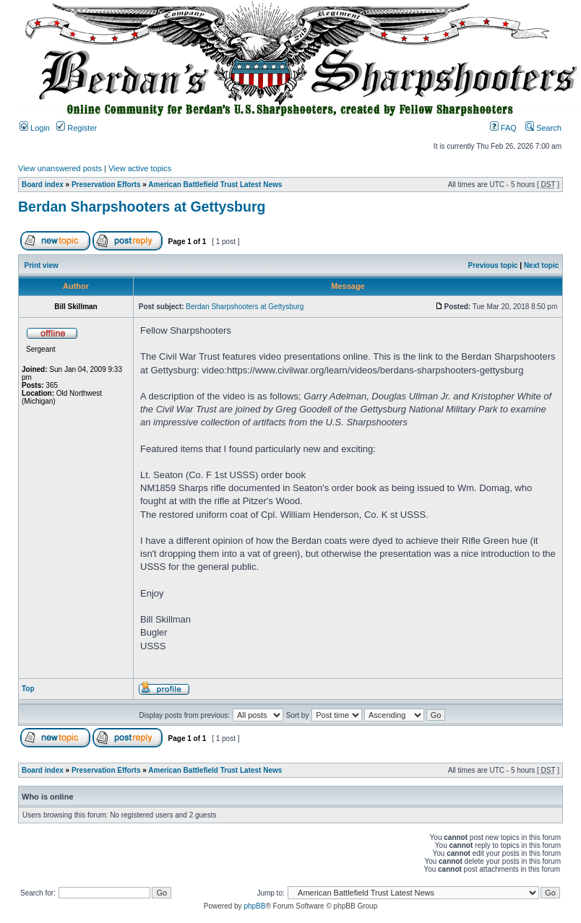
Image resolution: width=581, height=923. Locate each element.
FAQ (503, 128)
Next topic (541, 265)
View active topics (139, 168)
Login (35, 128)
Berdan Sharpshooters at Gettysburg (141, 206)
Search (543, 128)
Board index (43, 184)
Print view (42, 265)
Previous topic (493, 265)
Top (28, 689)
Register (76, 128)
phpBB (254, 906)
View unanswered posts (60, 168)
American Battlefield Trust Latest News (215, 184)
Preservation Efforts (106, 184)
